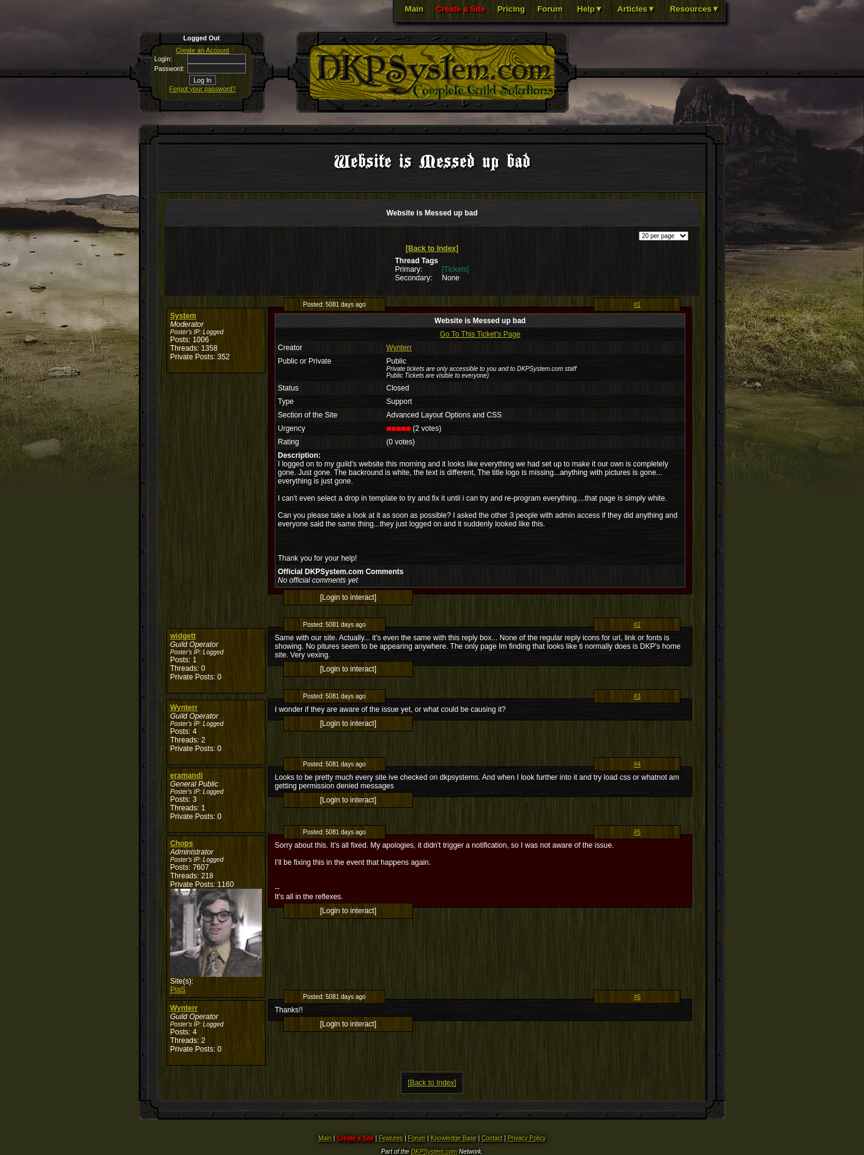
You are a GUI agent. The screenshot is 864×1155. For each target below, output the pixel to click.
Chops (181, 843)
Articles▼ (636, 8)
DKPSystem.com (434, 1151)
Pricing (511, 8)
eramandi (186, 775)
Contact (492, 1138)
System (183, 316)
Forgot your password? (202, 88)
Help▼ (590, 8)
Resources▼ (695, 8)
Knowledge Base (454, 1138)
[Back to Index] (432, 248)
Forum (549, 8)
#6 (637, 996)
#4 (637, 764)
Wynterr (399, 347)
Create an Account (202, 50)
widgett (183, 636)
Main (414, 8)
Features (391, 1138)
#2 (637, 624)
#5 (637, 832)
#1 (637, 304)
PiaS (177, 989)
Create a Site (460, 8)
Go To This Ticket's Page (480, 334)
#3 (637, 696)
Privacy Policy (526, 1138)
